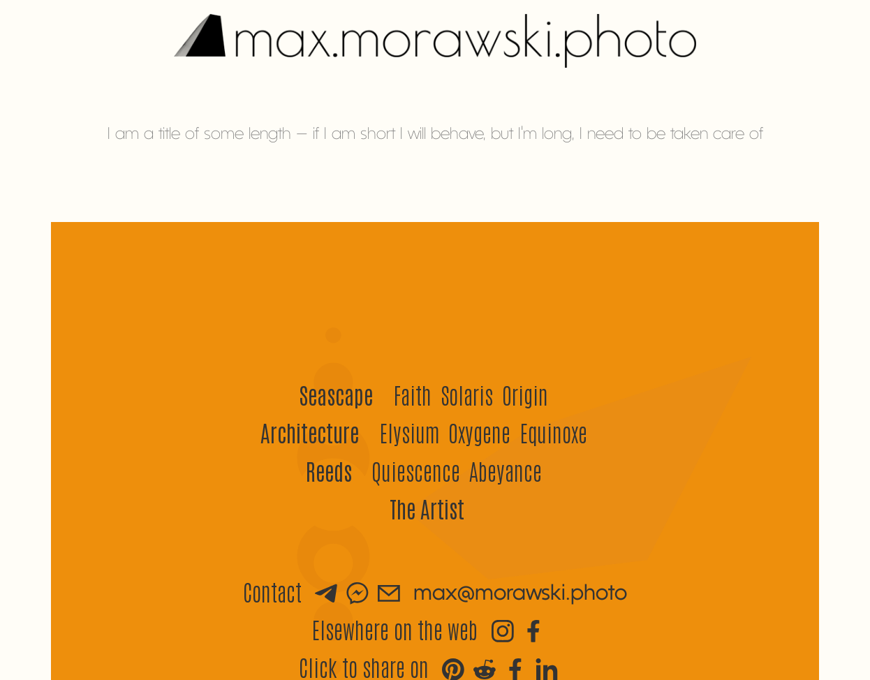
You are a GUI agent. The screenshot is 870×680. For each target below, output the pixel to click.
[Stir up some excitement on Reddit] (484, 667)
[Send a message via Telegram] (326, 591)
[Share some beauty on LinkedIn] (547, 667)
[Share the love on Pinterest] (453, 667)
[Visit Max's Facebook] (533, 629)
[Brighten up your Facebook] (515, 667)
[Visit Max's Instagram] (503, 629)
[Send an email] (389, 591)
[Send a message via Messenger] (357, 591)
